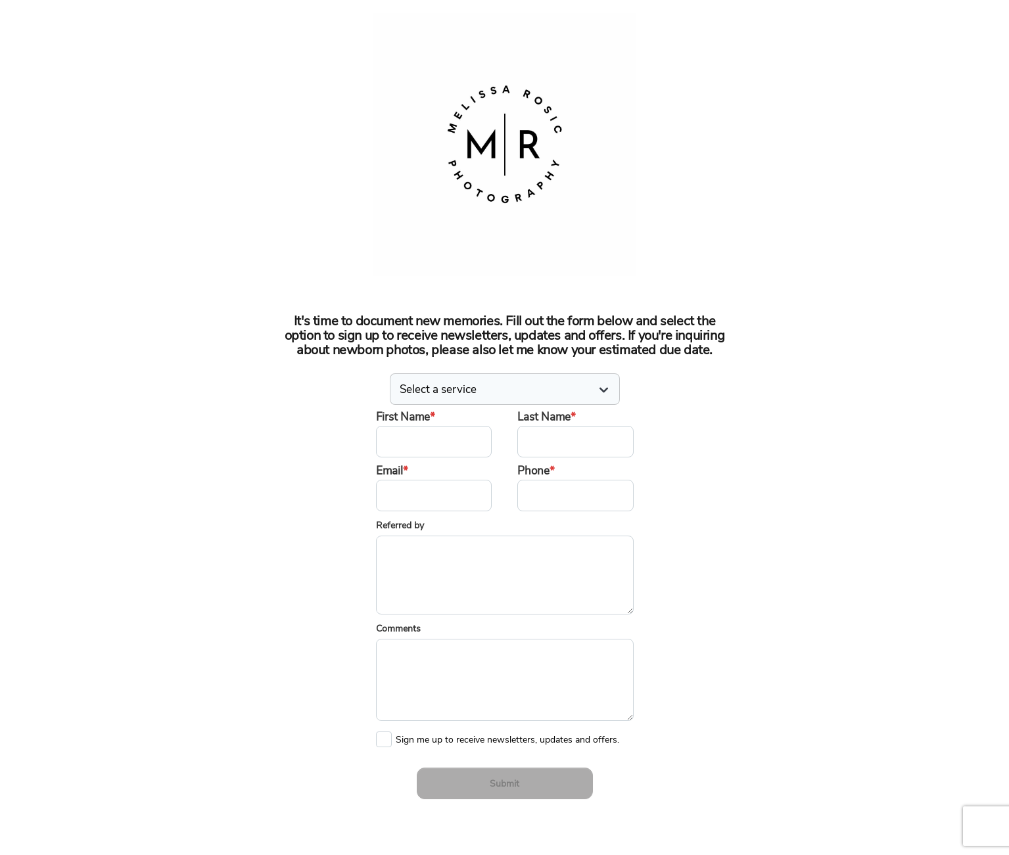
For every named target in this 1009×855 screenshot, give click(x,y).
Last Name (546, 417)
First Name (405, 417)
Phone (536, 470)
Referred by (400, 525)
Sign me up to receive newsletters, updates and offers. (507, 736)
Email (392, 470)
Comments (398, 628)
